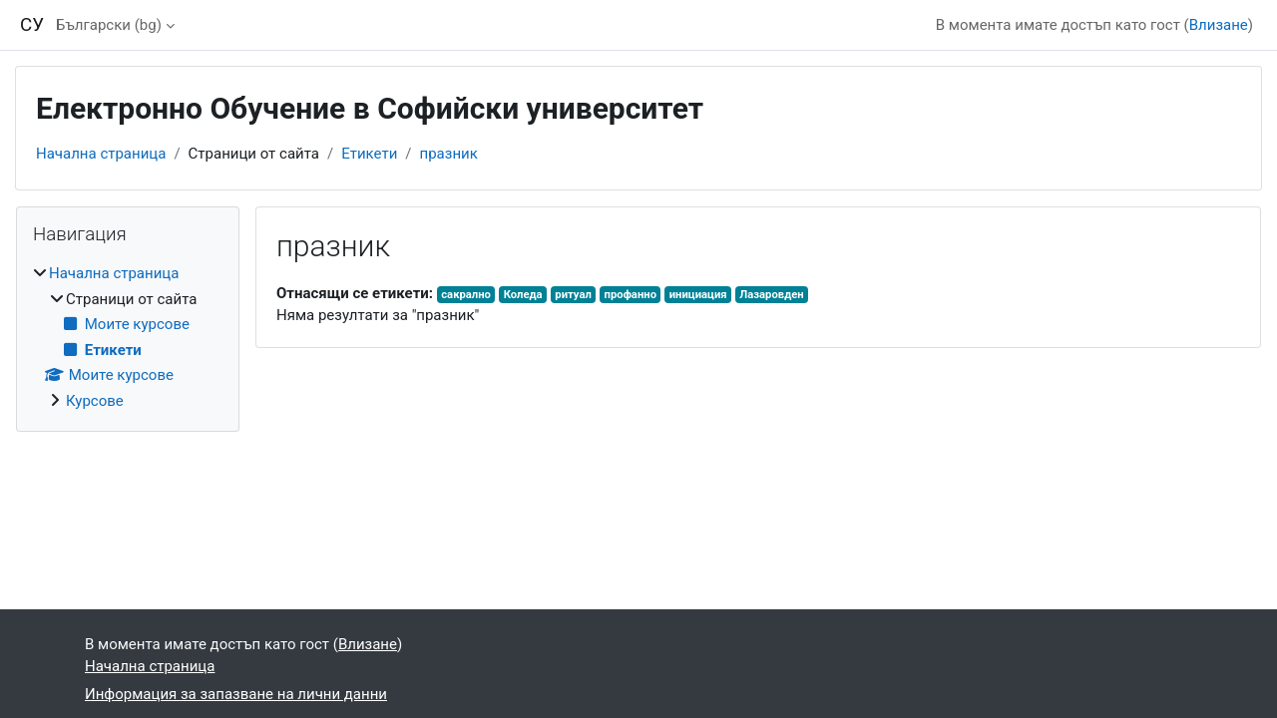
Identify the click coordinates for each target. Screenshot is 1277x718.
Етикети (369, 154)
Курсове (95, 401)
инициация (698, 294)
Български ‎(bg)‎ (109, 25)
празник (449, 154)
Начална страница (101, 154)
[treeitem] (127, 337)
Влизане (1218, 25)
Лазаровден (771, 294)
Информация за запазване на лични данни (236, 694)
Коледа (523, 294)
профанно (630, 294)
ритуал (573, 294)
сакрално (466, 294)
